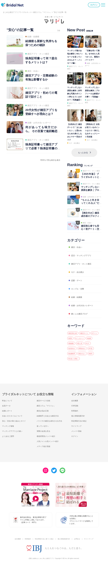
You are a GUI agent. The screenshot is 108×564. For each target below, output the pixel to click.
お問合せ (78, 538)
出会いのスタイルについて (14, 415)
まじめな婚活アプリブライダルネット (17, 12)
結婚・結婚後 (76, 294)
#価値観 (79, 341)
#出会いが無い (82, 357)
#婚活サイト (87, 330)
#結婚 (70, 341)
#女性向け (80, 346)
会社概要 (75, 399)
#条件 (70, 357)
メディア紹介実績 (44, 445)
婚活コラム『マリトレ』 (42, 12)
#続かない (92, 352)
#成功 (80, 336)
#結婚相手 (80, 352)
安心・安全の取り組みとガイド (16, 420)
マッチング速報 (9, 425)
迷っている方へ (43, 425)
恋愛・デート (76, 277)
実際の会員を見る (44, 430)
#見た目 (89, 341)
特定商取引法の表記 (80, 420)
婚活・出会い (76, 244)
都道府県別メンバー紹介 (47, 435)
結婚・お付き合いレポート (83, 302)
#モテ (70, 346)
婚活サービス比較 (44, 399)
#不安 (70, 352)
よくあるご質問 (9, 435)
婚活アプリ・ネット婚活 (82, 261)
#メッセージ (91, 336)
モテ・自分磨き (74, 143)
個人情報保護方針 (79, 415)
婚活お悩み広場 (43, 409)
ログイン (93, 5)
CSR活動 (75, 404)
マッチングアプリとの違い (14, 430)
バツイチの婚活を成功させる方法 (51, 420)
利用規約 (75, 409)
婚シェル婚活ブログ (80, 311)
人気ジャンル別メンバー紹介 (49, 440)
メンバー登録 (77, 430)
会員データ (7, 404)
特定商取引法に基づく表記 (43, 538)
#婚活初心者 (73, 330)
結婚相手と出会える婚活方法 (49, 415)
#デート (71, 336)
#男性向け (92, 346)
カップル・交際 (78, 286)
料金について (8, 399)
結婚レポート (8, 409)
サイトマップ (77, 425)
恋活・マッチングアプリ (82, 252)
